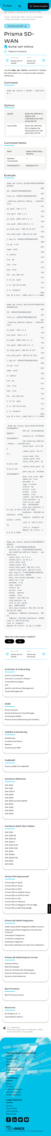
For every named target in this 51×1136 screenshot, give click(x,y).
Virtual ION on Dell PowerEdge (18, 908)
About (8, 1084)
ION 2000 (9, 794)
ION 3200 (9, 851)
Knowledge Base (13, 1095)
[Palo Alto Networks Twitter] (20, 1121)
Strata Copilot (38, 6)
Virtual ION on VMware (15, 902)
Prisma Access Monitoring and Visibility (22, 719)
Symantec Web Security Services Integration (24, 945)
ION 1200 (9, 788)
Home (6, 17)
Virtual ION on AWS (13, 882)
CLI (8, 1027)
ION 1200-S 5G (11, 848)
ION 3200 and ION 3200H (16, 801)
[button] (49, 909)
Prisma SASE (27, 1032)
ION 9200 (9, 813)
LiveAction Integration (14, 939)
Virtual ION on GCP (13, 889)
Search (9, 1062)
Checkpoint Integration (15, 935)
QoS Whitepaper (12, 967)
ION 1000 (9, 785)
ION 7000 (9, 807)
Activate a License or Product (17, 678)
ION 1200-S (10, 791)
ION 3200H (10, 854)
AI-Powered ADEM (13, 716)
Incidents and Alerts (13, 741)
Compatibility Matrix (14, 1017)
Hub (6, 685)
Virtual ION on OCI (13, 898)
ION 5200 (9, 804)
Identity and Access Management (19, 688)
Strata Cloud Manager (14, 675)
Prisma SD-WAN (17, 17)
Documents (11, 1114)
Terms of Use (12, 1111)
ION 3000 (9, 798)
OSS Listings (11, 1070)
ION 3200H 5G (11, 858)
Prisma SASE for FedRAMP (17, 766)
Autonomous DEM (13, 748)
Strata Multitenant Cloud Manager (19, 713)
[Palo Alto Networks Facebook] (8, 1121)
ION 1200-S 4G (11, 845)
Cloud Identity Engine (14, 682)
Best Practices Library (14, 995)
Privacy (9, 1106)
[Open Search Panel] (20, 6)
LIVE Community (13, 1092)
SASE (40, 1029)
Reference (15, 1027)
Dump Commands (13, 19)
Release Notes (12, 1059)
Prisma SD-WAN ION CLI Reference (21, 1029)
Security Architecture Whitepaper (19, 970)
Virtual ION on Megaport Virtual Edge (21, 905)
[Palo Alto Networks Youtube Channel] (26, 1121)
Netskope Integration (14, 942)
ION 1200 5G (10, 839)
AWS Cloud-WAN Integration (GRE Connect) (24, 927)
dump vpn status (28, 19)
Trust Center (11, 1108)
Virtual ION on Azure (14, 886)
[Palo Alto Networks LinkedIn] (14, 1121)
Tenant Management (14, 691)
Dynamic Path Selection (15, 976)
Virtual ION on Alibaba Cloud (17, 892)
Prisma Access (11, 710)
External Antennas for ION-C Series (20, 973)
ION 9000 (9, 810)
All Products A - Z (12, 1014)
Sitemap (10, 1073)
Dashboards (10, 738)
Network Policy (11, 963)
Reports (8, 744)
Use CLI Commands (34, 17)
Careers (9, 1086)
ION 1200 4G (10, 835)
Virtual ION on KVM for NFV (17, 895)
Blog (8, 1064)
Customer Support (14, 1089)
